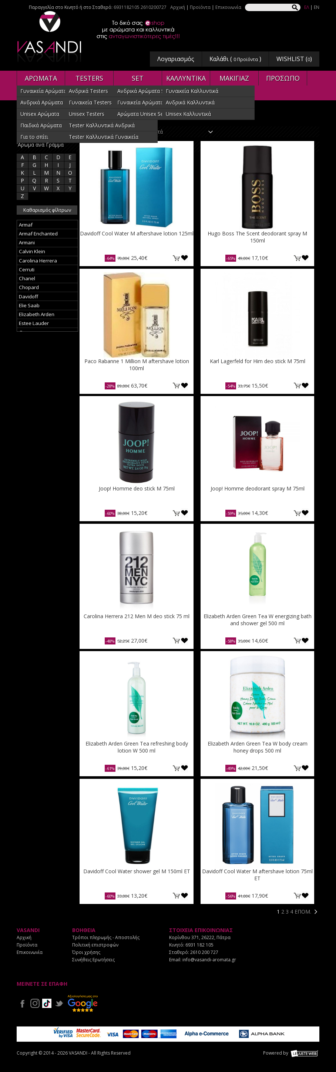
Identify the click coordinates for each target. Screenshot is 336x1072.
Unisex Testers (86, 113)
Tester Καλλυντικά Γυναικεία (103, 136)
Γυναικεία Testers (90, 102)
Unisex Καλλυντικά (188, 113)
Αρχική (177, 7)
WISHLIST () (294, 59)
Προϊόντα (200, 7)
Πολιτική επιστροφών (95, 945)
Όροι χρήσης (86, 952)
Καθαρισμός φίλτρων (47, 210)
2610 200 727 (204, 952)
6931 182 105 (199, 945)
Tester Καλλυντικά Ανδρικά (102, 125)
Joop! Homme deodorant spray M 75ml (258, 488)
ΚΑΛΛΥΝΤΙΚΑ (186, 78)
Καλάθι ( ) (235, 59)
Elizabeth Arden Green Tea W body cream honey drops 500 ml (258, 747)
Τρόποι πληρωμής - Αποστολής (106, 937)
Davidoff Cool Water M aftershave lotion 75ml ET (257, 875)
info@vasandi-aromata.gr (209, 960)
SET (138, 78)
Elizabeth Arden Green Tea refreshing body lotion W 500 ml (136, 747)
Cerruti (26, 269)
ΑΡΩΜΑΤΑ (41, 78)
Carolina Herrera (38, 260)
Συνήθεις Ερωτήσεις (93, 960)
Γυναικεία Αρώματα (43, 90)
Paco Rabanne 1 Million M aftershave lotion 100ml (136, 365)
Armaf (26, 224)
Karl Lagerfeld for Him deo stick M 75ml (257, 361)
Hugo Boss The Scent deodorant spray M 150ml (257, 237)
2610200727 (154, 7)
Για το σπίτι (34, 136)
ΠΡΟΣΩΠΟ (283, 78)
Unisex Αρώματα (39, 113)
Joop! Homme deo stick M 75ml (137, 488)
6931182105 (127, 7)
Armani (27, 242)
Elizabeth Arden (36, 314)
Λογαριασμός (175, 59)
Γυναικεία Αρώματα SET (145, 102)
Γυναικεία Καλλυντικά (192, 90)
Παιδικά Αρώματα (41, 125)
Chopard (29, 287)
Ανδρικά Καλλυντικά (190, 102)
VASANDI (50, 36)
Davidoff (28, 296)
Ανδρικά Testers (88, 90)
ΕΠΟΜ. (303, 911)
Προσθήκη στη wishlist (184, 257)
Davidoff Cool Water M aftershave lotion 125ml (137, 233)
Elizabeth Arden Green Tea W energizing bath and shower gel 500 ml (258, 620)
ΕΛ (306, 7)
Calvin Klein (32, 251)
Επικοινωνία (228, 7)
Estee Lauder (34, 323)
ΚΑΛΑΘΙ (176, 257)
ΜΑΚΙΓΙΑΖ (234, 78)
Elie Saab (29, 305)
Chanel (27, 278)
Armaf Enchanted (38, 233)
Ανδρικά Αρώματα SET (144, 90)
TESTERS (89, 78)
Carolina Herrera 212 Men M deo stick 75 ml (136, 616)
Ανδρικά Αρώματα (41, 102)
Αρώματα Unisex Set (141, 113)
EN (316, 7)
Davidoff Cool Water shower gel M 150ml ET (136, 871)
